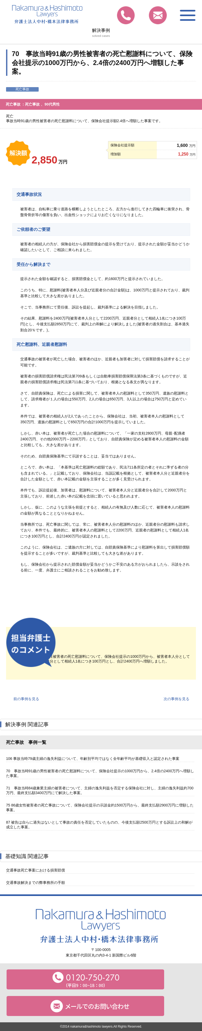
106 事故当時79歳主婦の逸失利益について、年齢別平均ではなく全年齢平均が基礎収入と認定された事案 (92, 758)
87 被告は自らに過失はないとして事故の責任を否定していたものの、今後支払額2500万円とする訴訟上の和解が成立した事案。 (99, 824)
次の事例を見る (176, 699)
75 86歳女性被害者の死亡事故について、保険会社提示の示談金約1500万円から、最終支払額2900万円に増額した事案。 (100, 807)
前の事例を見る (26, 699)
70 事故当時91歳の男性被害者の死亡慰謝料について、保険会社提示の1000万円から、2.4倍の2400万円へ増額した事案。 (100, 773)
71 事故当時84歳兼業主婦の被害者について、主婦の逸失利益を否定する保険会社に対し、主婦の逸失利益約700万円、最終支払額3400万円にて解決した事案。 (100, 790)
